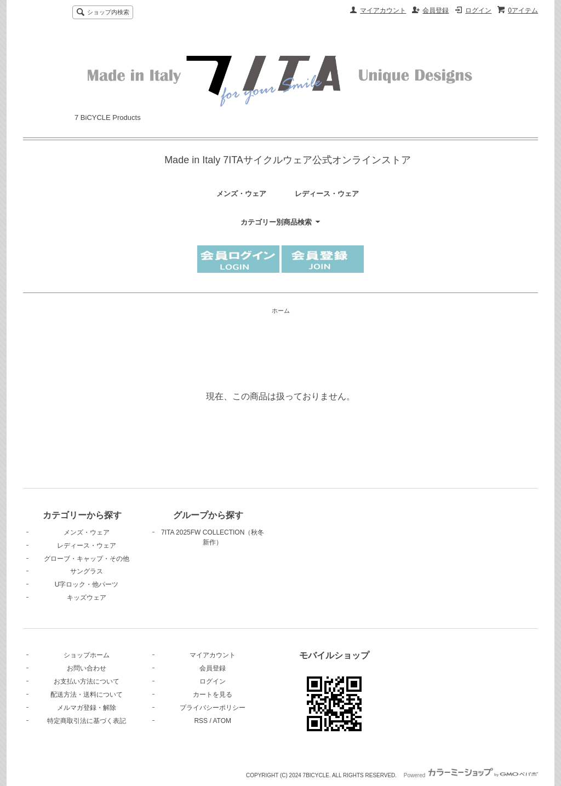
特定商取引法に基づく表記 (86, 721)
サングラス (86, 571)
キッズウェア (86, 597)
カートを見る (212, 694)
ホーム (281, 310)
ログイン (478, 10)
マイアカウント (383, 10)
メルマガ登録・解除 (86, 708)
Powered (471, 775)
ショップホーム (87, 655)
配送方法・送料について (86, 694)
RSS (201, 721)
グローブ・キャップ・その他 (86, 559)
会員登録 (435, 10)
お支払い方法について (86, 681)
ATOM (222, 721)
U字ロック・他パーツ (87, 584)
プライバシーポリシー (212, 708)
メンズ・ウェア (241, 194)
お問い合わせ (86, 668)
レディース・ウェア (327, 194)
